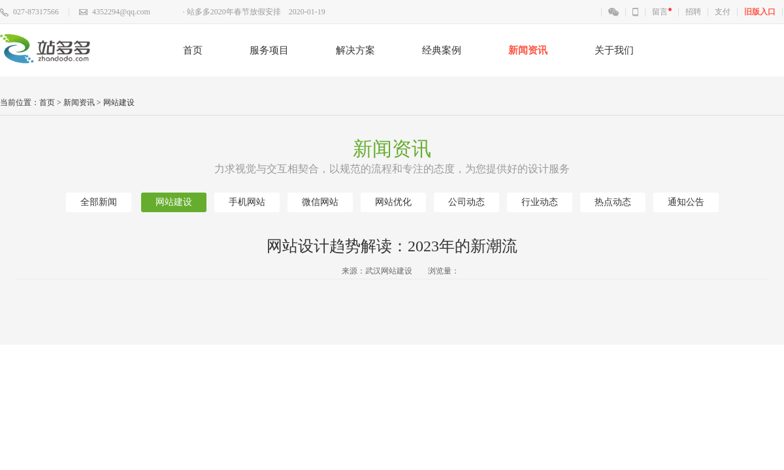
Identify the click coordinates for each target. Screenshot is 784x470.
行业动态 (539, 202)
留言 (660, 12)
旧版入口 (760, 11)
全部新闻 (98, 202)
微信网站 (320, 202)
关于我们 (614, 50)
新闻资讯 (527, 50)
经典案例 (441, 50)
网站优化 (393, 202)
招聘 (693, 11)
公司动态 (466, 202)
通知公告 (686, 202)
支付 (722, 11)
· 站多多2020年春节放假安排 (232, 11)
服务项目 (269, 50)
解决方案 (355, 50)
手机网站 (247, 202)
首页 (193, 50)
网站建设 (119, 102)
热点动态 (613, 202)
